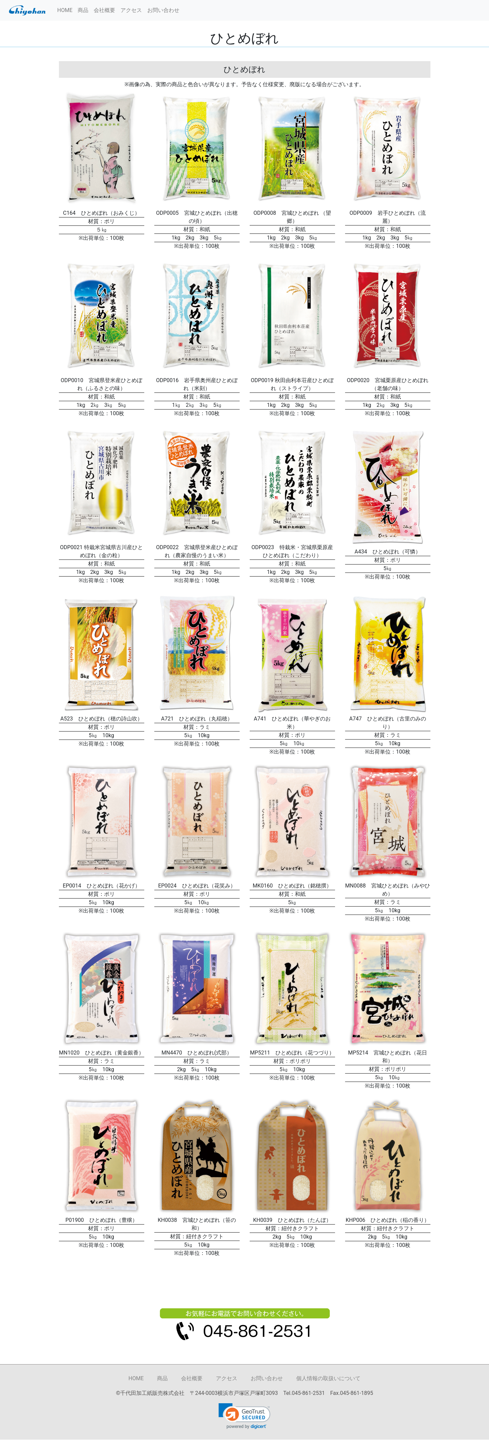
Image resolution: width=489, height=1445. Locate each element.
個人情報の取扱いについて (328, 1378)
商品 (83, 10)
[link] (244, 1416)
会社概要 (104, 10)
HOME (64, 10)
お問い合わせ (163, 10)
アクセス (131, 10)
